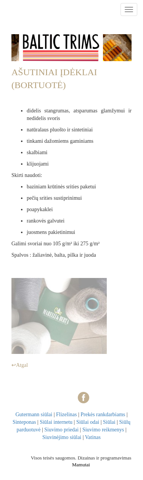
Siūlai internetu (56, 422)
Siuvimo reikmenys (103, 430)
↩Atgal (19, 365)
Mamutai (81, 464)
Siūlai (109, 422)
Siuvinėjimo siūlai (61, 437)
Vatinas (93, 437)
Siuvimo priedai (61, 430)
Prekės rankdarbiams (102, 414)
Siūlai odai (87, 422)
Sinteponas (24, 422)
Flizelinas (66, 414)
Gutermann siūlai (33, 414)
